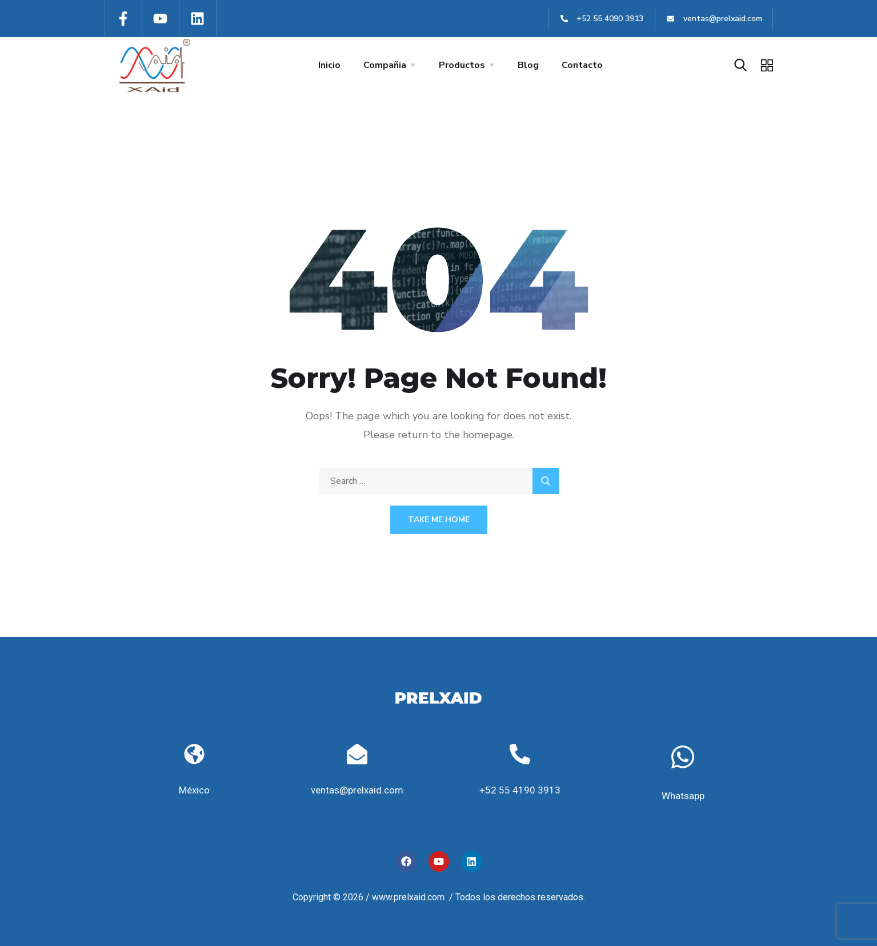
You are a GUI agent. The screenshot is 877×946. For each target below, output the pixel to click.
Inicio (329, 65)
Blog (528, 65)
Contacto (582, 65)
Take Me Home (439, 519)
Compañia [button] (384, 65)
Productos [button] (462, 65)
